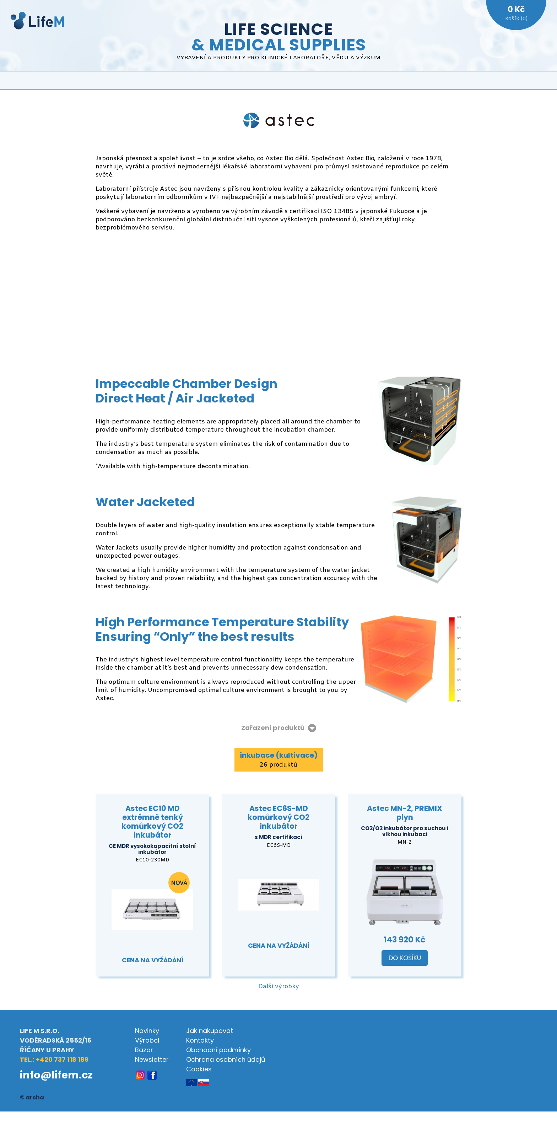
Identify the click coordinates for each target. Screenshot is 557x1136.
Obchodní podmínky (218, 1049)
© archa (32, 1097)
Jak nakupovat (209, 1030)
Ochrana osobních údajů (225, 1059)
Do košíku (405, 958)
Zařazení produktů (272, 728)
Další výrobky (278, 987)
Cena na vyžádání (152, 960)
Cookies (199, 1069)
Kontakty (200, 1040)
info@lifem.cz (56, 1075)
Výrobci (147, 1040)
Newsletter (152, 1059)
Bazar (144, 1049)
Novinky (147, 1030)
